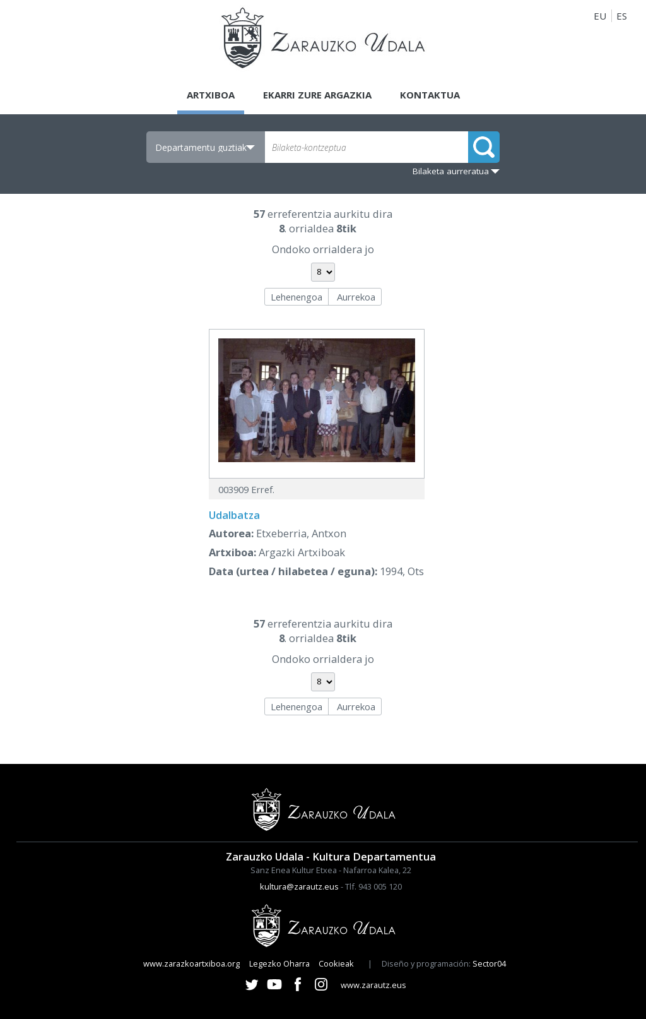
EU (600, 15)
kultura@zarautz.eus (299, 886)
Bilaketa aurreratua (451, 171)
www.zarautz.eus (373, 985)
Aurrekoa (356, 296)
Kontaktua (430, 94)
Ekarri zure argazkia (317, 94)
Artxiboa (211, 94)
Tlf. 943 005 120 (373, 886)
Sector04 (489, 963)
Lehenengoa (296, 296)
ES (621, 15)
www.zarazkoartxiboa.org (191, 963)
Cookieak (336, 963)
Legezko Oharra (279, 963)
